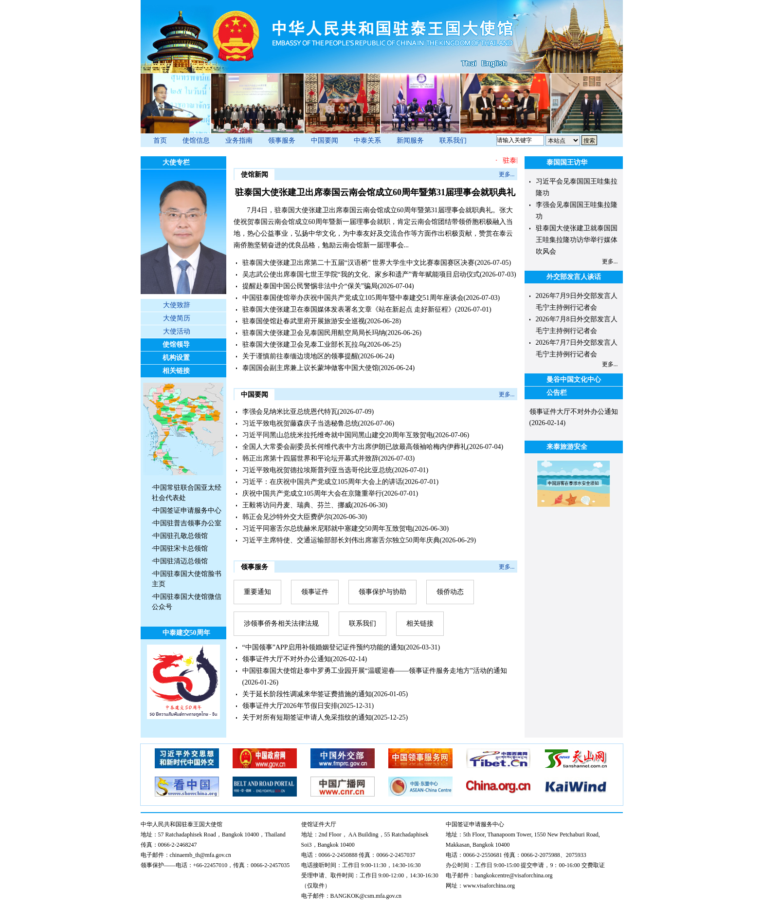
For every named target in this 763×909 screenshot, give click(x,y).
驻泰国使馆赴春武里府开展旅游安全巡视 (303, 321)
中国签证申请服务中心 (187, 510)
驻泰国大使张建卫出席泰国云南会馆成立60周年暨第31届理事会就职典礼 (375, 192)
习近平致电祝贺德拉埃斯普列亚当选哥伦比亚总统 (317, 470)
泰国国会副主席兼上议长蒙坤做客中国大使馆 (310, 367)
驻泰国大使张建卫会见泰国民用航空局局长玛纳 (313, 332)
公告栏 (556, 392)
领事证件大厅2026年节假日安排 (290, 705)
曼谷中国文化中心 (573, 379)
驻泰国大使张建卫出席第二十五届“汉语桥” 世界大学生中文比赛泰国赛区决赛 (358, 262)
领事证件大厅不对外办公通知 (286, 659)
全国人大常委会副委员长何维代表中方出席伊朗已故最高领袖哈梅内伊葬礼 (354, 446)
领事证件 (314, 591)
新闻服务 (410, 140)
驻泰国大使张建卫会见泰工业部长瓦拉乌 (303, 344)
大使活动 (176, 331)
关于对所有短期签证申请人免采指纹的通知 (307, 717)
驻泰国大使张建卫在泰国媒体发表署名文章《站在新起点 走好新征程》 (348, 309)
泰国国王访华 (566, 162)
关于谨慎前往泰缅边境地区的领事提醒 (300, 356)
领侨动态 (450, 591)
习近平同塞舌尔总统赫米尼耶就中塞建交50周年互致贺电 (327, 528)
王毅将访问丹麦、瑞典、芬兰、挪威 (296, 505)
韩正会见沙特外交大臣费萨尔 (286, 516)
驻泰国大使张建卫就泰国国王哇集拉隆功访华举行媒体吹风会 (577, 239)
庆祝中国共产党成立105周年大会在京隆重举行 (312, 493)
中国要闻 (324, 140)
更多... (507, 174)
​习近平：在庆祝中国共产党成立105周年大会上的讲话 (322, 481)
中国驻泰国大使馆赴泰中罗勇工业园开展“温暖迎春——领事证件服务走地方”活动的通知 (374, 670)
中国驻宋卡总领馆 (180, 548)
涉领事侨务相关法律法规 (281, 623)
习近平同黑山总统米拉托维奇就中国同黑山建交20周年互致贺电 (337, 435)
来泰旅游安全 (566, 446)
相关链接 (176, 370)
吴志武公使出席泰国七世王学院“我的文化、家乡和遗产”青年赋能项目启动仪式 (361, 274)
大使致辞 (176, 305)
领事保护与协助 (382, 591)
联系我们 (453, 140)
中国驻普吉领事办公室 (187, 523)
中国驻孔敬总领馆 (180, 535)
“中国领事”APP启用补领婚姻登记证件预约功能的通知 (323, 647)
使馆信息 (196, 140)
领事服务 (281, 140)
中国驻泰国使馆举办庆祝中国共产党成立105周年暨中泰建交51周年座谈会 (353, 297)
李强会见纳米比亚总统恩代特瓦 (290, 411)
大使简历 (176, 318)
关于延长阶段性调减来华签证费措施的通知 (307, 694)
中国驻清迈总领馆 (180, 561)
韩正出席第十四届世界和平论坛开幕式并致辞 (310, 458)
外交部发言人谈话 (573, 276)
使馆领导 (176, 344)
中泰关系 (367, 140)
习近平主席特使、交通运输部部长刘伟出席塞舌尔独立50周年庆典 (341, 540)
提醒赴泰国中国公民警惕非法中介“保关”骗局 (310, 286)
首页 (160, 140)
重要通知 (257, 591)
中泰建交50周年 (186, 632)
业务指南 (239, 140)
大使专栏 (176, 162)
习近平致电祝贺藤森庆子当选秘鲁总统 (300, 423)
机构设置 (176, 357)
